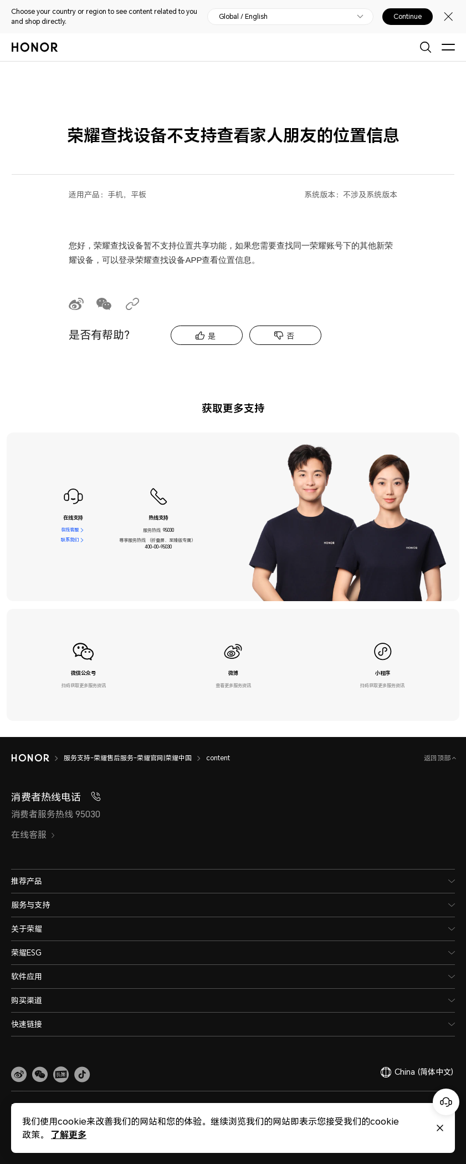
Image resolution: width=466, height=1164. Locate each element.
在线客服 (70, 530)
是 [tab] (212, 335)
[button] (40, 1074)
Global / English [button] (243, 17)
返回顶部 (438, 758)
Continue (407, 17)
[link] (19, 1074)
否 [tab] (290, 335)
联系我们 (70, 540)
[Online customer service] (446, 1102)
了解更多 (68, 1134)
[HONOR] (37, 758)
